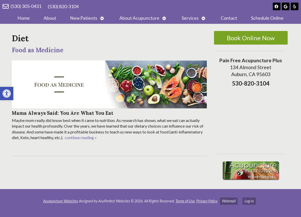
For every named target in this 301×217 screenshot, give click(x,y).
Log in (249, 201)
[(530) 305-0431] (6, 6)
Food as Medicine (37, 50)
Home (23, 18)
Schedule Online (267, 18)
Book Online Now (251, 38)
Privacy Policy (206, 201)
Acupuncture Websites (60, 201)
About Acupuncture (139, 18)
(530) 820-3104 (63, 6)
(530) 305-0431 (26, 6)
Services (190, 18)
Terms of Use (185, 201)
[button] (6, 93)
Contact (229, 18)
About (50, 18)
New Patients (83, 18)
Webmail (229, 201)
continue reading (81, 137)
